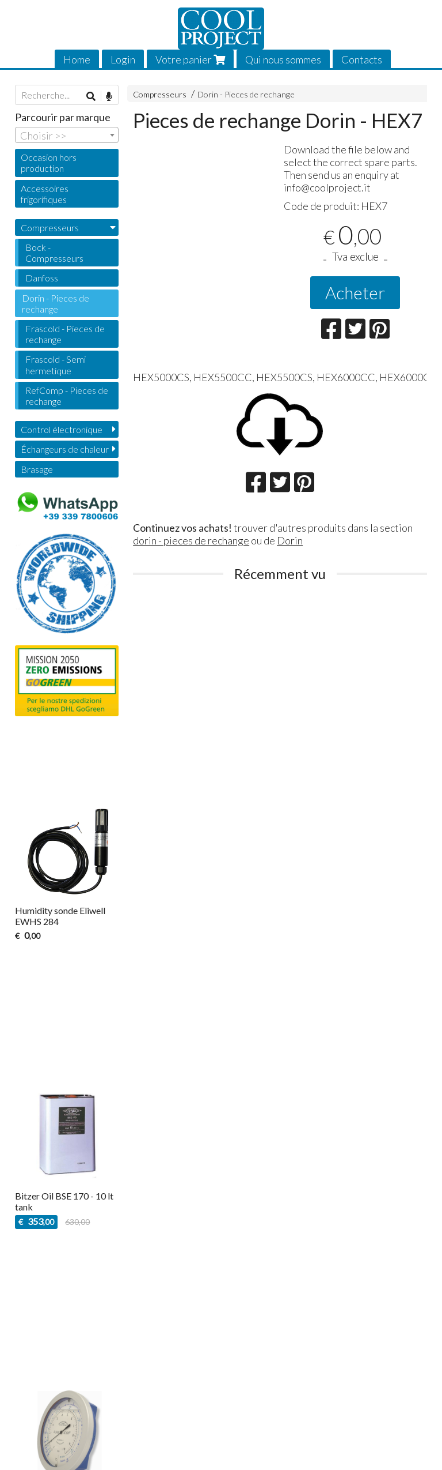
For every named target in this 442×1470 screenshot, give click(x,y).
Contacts (361, 59)
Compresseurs (159, 94)
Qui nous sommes (283, 59)
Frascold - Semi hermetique (55, 364)
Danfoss (41, 277)
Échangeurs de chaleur (65, 448)
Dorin (290, 540)
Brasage (37, 469)
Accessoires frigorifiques (44, 194)
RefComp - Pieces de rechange (66, 396)
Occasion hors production (49, 163)
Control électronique (61, 429)
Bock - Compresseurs (54, 253)
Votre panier (190, 59)
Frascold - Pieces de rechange (65, 334)
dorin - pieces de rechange (191, 540)
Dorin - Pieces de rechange (246, 94)
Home (76, 59)
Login (122, 59)
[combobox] (67, 135)
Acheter (355, 292)
